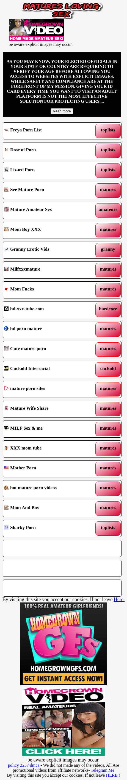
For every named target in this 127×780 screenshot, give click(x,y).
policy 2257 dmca (24, 765)
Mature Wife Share (46, 409)
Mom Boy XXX (46, 230)
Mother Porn (46, 469)
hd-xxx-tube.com (46, 310)
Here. (119, 599)
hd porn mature (46, 329)
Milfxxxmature (46, 270)
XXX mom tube (46, 449)
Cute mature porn (46, 349)
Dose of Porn (46, 151)
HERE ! (113, 775)
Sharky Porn (46, 528)
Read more (62, 111)
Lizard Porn (46, 170)
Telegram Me (102, 770)
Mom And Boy (46, 508)
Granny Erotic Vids (46, 250)
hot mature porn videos (46, 489)
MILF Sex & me (46, 429)
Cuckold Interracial (46, 369)
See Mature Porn (46, 190)
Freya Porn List (46, 131)
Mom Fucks (46, 290)
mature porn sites (46, 389)
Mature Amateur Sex (46, 210)
